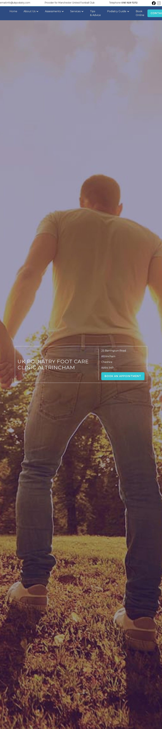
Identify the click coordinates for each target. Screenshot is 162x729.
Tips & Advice (95, 13)
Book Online (140, 13)
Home (13, 11)
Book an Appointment (123, 376)
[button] (31, 11)
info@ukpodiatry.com (18, 2)
